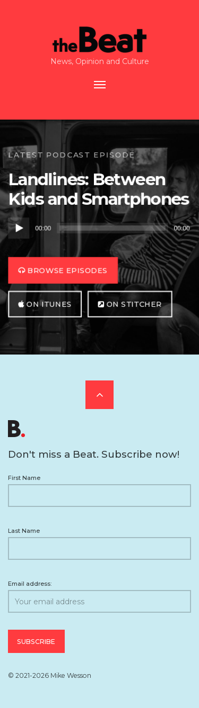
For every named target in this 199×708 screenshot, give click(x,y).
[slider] (112, 228)
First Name (24, 478)
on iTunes (45, 304)
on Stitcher (130, 304)
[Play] (18, 228)
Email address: (99, 596)
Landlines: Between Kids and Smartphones (98, 189)
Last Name (24, 530)
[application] (99, 228)
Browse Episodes (63, 270)
